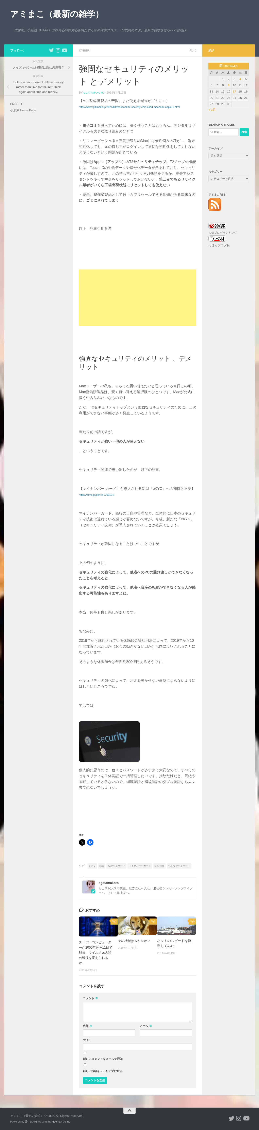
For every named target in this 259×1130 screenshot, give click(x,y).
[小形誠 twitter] (51, 50)
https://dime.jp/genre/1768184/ (97, 494)
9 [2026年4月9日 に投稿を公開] (228, 85)
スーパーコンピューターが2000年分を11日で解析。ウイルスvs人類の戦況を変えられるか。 (96, 952)
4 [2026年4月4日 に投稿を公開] (240, 79)
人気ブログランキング (222, 232)
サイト (87, 1039)
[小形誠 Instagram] (57, 50)
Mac (101, 865)
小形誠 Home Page (23, 110)
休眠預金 (159, 865)
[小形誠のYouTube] (64, 50)
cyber (84, 50)
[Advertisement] (137, 297)
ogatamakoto (94, 92)
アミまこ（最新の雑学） (57, 14)
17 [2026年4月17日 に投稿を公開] (234, 91)
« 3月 (212, 109)
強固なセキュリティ (179, 865)
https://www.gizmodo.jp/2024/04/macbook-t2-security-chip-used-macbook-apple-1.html (129, 106)
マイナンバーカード (140, 865)
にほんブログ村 (219, 245)
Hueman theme (61, 1121)
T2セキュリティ (116, 865)
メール (146, 1025)
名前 (87, 1025)
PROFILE (16, 104)
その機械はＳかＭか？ (135, 941)
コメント (90, 998)
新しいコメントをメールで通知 (103, 1058)
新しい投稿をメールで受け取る (103, 1070)
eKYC (92, 865)
